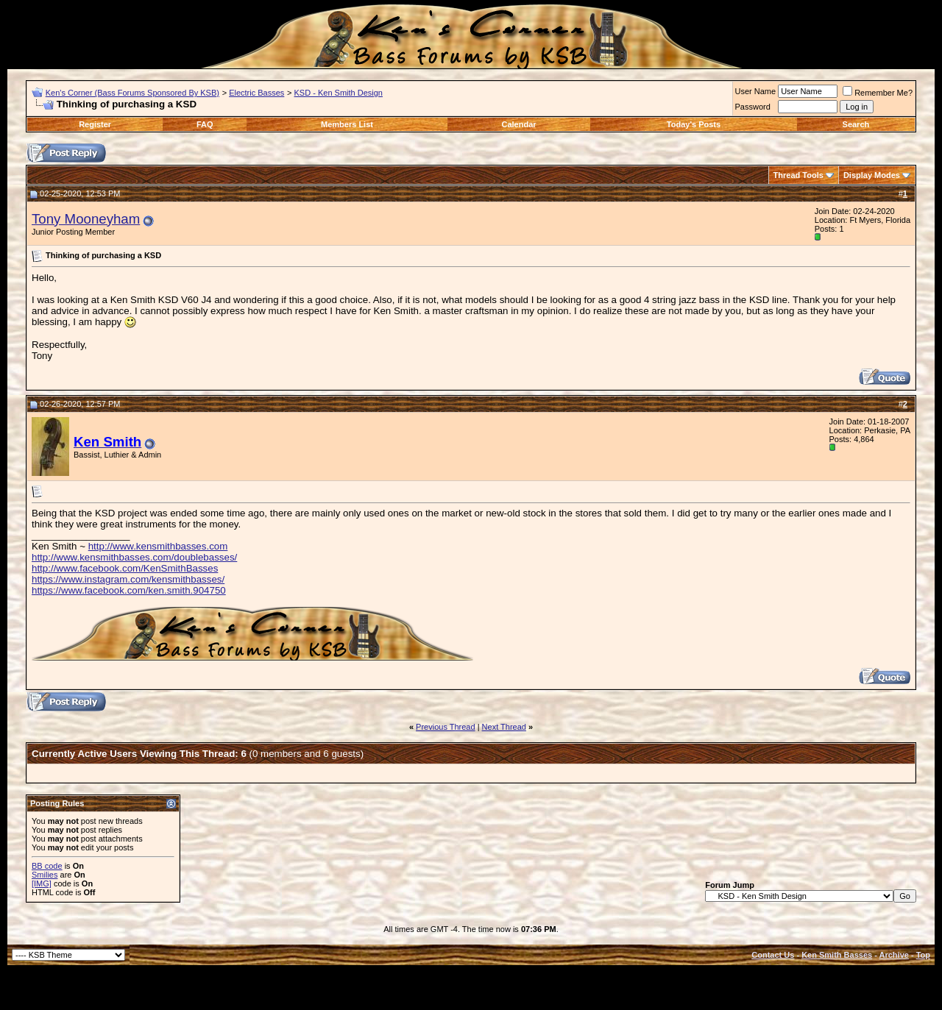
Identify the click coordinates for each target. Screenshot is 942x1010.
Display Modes (871, 175)
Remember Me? (878, 92)
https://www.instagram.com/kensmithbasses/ (128, 579)
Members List (347, 124)
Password (753, 106)
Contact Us (772, 954)
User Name (755, 91)
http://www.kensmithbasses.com (158, 546)
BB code (47, 865)
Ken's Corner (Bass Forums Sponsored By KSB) (132, 92)
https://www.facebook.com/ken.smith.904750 (129, 590)
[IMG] (42, 883)
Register (95, 124)
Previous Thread (445, 726)
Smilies (44, 874)
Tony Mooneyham (86, 219)
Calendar (518, 124)
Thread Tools (798, 175)
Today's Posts (693, 124)
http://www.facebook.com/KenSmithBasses (125, 568)
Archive (894, 954)
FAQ (204, 124)
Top (923, 954)
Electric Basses (256, 92)
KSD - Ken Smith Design (338, 92)
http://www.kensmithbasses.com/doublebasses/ (134, 557)
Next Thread (504, 726)
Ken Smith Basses (836, 954)
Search (856, 124)
